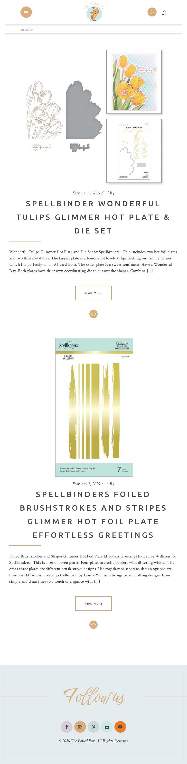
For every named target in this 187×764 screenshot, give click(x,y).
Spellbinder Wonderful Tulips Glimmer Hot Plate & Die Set (93, 217)
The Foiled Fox (82, 741)
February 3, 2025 (86, 193)
